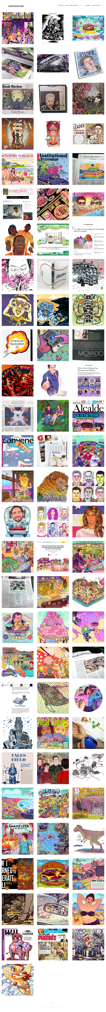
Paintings (61, 5)
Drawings (88, 5)
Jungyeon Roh (16, 6)
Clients (82, 5)
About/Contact (96, 5)
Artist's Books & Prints (71, 5)
